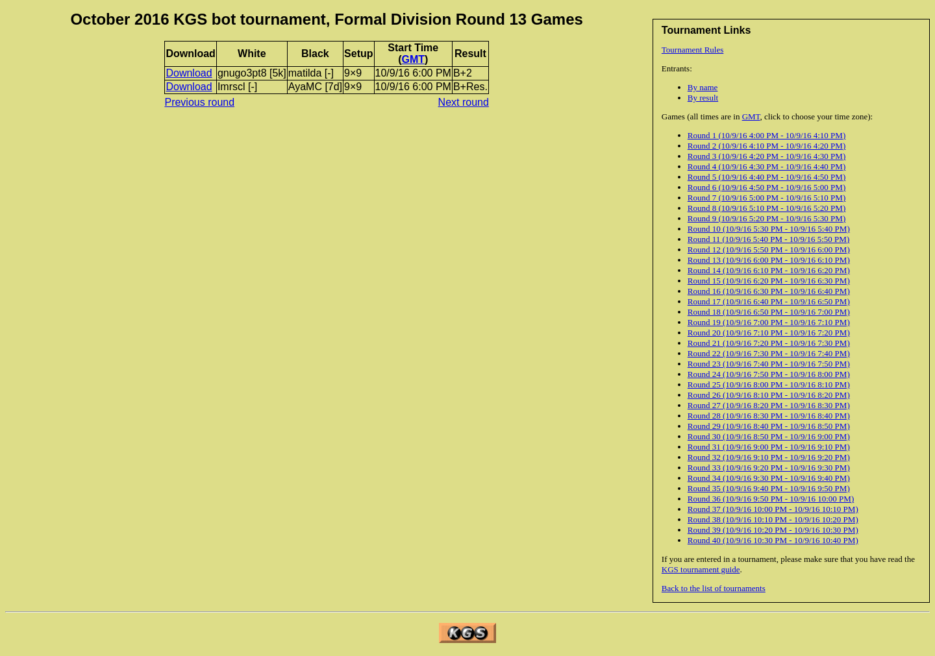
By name (703, 87)
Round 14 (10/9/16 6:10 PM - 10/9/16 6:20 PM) (769, 270)
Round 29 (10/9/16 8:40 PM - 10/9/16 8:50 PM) (769, 426)
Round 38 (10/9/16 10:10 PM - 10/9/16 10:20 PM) (773, 519)
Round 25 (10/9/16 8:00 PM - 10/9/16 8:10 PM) (769, 384)
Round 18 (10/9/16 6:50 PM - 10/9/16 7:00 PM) (769, 312)
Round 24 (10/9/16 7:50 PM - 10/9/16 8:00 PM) (769, 374)
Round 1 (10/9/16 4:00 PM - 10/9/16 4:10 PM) (766, 135)
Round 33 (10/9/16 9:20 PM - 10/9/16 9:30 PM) (769, 467)
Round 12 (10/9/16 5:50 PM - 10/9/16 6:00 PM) (769, 249)
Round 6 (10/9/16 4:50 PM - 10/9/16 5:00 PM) (766, 187)
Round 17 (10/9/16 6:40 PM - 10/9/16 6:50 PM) (769, 301)
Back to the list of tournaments (714, 588)
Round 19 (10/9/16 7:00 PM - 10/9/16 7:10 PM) (769, 322)
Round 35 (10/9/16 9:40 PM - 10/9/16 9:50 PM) (769, 488)
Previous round (199, 102)
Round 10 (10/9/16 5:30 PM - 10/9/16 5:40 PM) (769, 229)
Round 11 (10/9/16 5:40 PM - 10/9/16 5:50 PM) (768, 239)
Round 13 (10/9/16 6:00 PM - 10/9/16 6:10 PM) (769, 260)
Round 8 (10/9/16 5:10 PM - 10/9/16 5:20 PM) (766, 208)
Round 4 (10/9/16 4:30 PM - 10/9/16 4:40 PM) (766, 166)
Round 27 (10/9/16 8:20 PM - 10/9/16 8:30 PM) (769, 405)
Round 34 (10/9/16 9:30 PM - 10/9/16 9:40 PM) (769, 478)
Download (189, 73)
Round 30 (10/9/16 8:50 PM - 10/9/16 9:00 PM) (769, 436)
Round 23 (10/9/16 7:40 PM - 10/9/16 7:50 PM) (769, 364)
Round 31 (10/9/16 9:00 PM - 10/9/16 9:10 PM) (769, 447)
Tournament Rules (693, 50)
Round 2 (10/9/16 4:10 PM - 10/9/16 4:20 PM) (766, 146)
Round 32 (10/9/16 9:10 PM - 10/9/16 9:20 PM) (769, 457)
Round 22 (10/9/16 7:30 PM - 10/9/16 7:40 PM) (769, 353)
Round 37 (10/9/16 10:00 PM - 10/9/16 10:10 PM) (773, 509)
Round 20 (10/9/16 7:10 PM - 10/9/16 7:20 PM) (769, 332)
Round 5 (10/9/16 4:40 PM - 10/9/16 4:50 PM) (766, 177)
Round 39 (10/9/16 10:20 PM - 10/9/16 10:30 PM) (773, 530)
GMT (751, 116)
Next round (463, 102)
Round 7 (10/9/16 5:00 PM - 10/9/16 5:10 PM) (766, 197)
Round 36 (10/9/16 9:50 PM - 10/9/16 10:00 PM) (771, 499)
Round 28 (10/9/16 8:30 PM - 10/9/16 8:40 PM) (769, 415)
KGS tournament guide (701, 569)
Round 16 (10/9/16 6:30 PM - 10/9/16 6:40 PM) (769, 291)
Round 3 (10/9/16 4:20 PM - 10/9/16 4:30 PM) (766, 156)
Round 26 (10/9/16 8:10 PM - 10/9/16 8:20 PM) (769, 395)
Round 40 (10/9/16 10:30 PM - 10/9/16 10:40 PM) (773, 540)
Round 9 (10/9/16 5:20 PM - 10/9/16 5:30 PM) (766, 218)
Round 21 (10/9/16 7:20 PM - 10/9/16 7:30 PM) (769, 343)
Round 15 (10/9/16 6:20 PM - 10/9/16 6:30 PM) (769, 280)
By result (703, 98)
